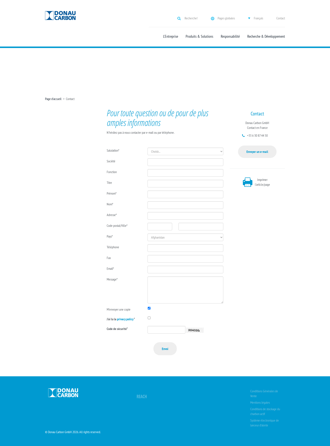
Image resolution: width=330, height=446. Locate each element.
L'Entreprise (170, 36)
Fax (109, 258)
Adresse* (112, 215)
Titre (109, 182)
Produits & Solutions (199, 36)
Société (111, 161)
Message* (112, 279)
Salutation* (113, 150)
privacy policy (125, 319)
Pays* (110, 236)
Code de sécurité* (117, 329)
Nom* (110, 204)
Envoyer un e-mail (257, 152)
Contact (280, 18)
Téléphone (113, 247)
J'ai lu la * (121, 319)
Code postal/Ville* (117, 225)
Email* (110, 268)
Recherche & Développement (266, 36)
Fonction (112, 172)
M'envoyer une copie (118, 309)
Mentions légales (260, 402)
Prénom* (112, 193)
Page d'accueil (53, 99)
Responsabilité (230, 36)
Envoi (165, 349)
